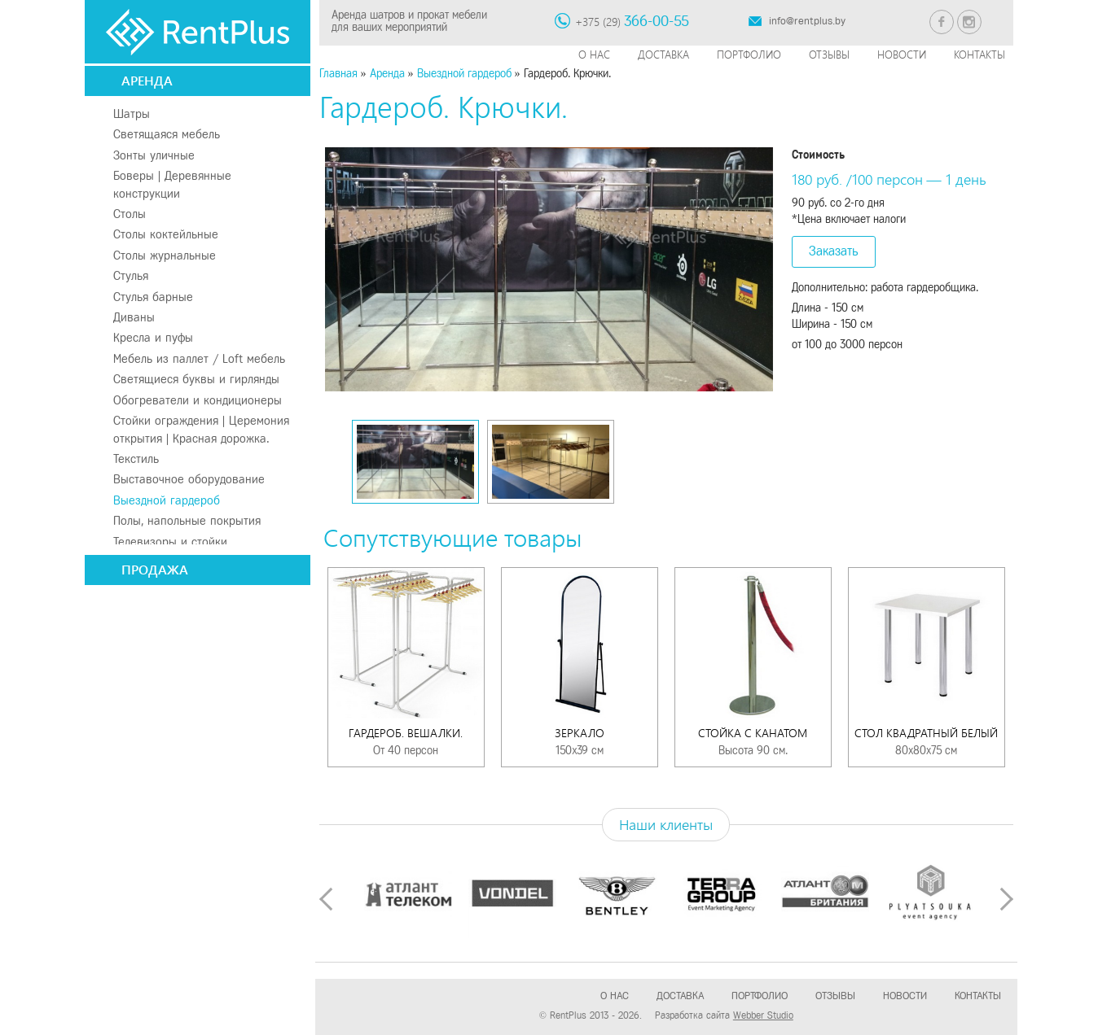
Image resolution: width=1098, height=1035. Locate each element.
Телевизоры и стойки (170, 541)
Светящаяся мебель (166, 134)
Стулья (130, 275)
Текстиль (136, 458)
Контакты (979, 54)
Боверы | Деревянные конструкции (172, 184)
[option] (549, 269)
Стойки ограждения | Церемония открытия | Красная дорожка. (201, 429)
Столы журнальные (164, 255)
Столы (129, 214)
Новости (901, 54)
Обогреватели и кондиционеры (197, 400)
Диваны (134, 317)
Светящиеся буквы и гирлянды (196, 379)
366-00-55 (656, 21)
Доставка (663, 54)
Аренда (147, 80)
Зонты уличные (154, 155)
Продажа (154, 569)
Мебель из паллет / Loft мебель (199, 358)
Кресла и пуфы (153, 337)
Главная (338, 74)
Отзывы (829, 54)
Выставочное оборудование (189, 479)
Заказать (834, 251)
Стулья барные (153, 297)
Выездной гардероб (166, 500)
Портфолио (749, 54)
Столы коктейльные (165, 234)
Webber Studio (763, 1015)
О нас (594, 54)
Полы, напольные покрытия (187, 520)
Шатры (131, 113)
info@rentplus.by (807, 20)
